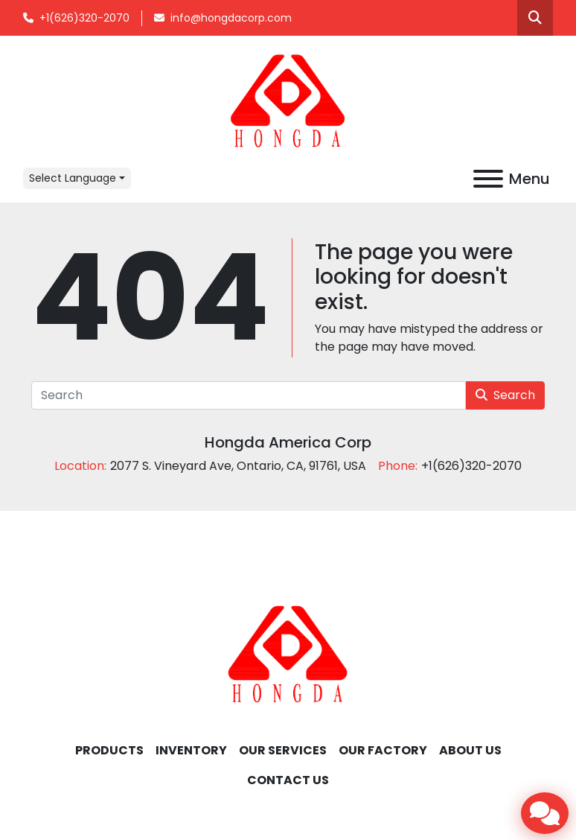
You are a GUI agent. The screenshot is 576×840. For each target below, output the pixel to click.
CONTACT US (288, 780)
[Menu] (488, 179)
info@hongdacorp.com (231, 17)
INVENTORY (191, 750)
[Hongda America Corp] (288, 653)
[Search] (248, 395)
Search (505, 395)
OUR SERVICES (283, 750)
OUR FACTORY (383, 750)
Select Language (72, 178)
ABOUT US (470, 750)
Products (109, 750)
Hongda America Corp (288, 442)
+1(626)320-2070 (84, 17)
